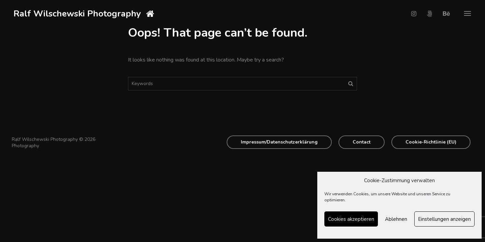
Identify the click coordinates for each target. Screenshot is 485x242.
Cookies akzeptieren (351, 219)
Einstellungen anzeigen (444, 219)
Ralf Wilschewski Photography (77, 13)
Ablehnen (396, 219)
